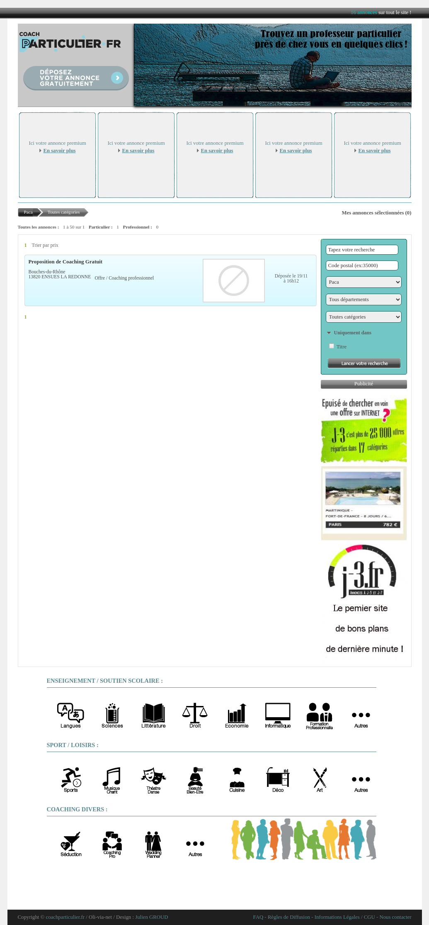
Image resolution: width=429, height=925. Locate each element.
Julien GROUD (151, 917)
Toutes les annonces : (38, 226)
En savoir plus (60, 150)
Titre (342, 347)
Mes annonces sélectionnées (373, 213)
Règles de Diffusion (289, 917)
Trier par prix (45, 245)
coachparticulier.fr (65, 917)
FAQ (258, 917)
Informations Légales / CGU (345, 917)
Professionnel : (137, 226)
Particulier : (101, 226)
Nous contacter (395, 917)
